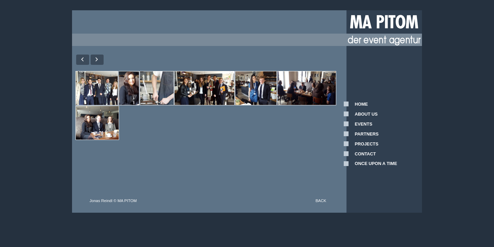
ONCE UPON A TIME (376, 163)
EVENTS (363, 124)
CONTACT (365, 153)
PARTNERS (366, 134)
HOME (361, 104)
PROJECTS (366, 143)
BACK (321, 201)
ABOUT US (366, 114)
